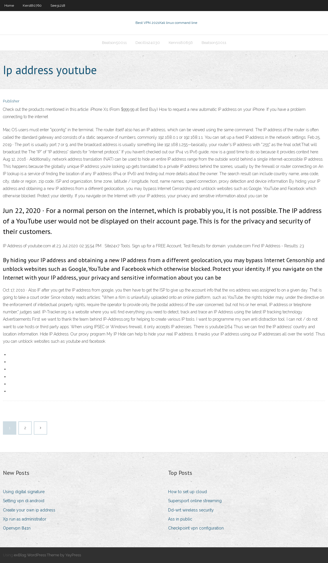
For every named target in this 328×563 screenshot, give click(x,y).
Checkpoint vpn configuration (196, 528)
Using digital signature (24, 491)
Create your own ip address (29, 510)
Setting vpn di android (23, 500)
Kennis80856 (181, 42)
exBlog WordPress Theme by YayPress (47, 555)
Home (9, 5)
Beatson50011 (114, 42)
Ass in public (180, 519)
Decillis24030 (147, 42)
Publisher (11, 101)
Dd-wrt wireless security (191, 510)
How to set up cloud (187, 491)
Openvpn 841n (17, 528)
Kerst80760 (32, 5)
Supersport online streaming (195, 500)
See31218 (57, 5)
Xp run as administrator (24, 519)
